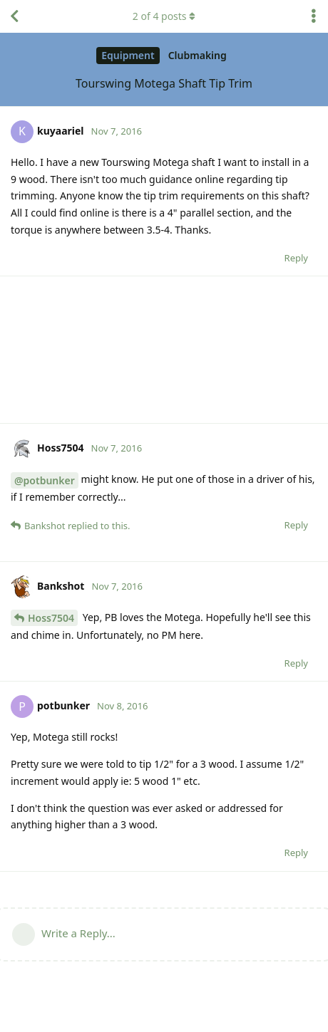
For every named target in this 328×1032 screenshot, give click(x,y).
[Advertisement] (164, 349)
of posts (164, 16)
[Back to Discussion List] (14, 16)
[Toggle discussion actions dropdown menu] (313, 16)
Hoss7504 (51, 618)
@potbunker (44, 480)
